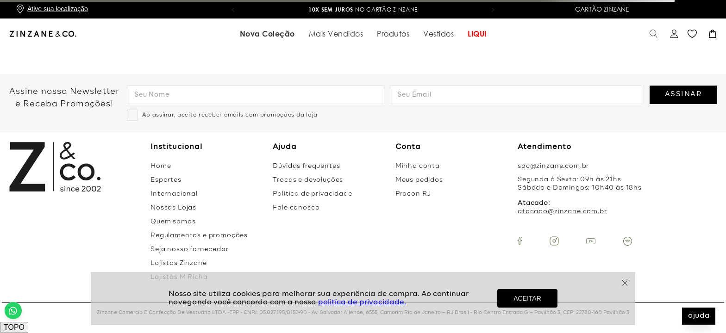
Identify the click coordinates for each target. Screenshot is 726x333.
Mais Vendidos (336, 33)
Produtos (393, 33)
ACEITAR (527, 298)
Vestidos (438, 33)
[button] (232, 9)
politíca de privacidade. (362, 302)
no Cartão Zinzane (363, 9)
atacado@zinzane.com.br (562, 211)
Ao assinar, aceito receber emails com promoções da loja (230, 115)
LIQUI (477, 33)
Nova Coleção (267, 33)
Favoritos (692, 34)
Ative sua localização (57, 8)
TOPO (14, 327)
